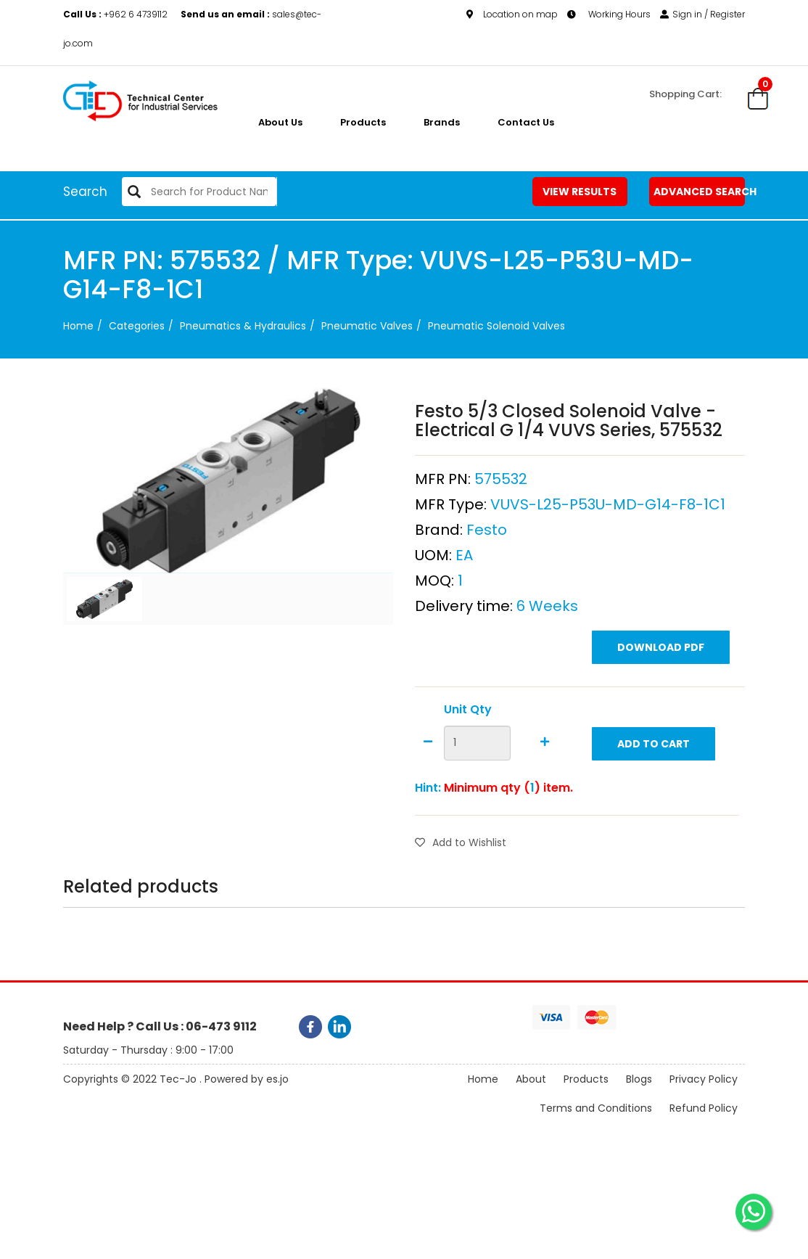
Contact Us (526, 122)
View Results (580, 191)
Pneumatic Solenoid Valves (496, 326)
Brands (442, 122)
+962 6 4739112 (116, 14)
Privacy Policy (703, 1079)
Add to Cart (653, 744)
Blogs (639, 1079)
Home (78, 326)
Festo (486, 530)
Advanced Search (699, 191)
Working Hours (609, 14)
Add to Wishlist (460, 842)
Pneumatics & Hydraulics (243, 326)
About (531, 1079)
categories (137, 326)
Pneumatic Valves (367, 326)
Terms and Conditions (596, 1108)
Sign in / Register (702, 14)
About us (280, 122)
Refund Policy (703, 1108)
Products (363, 122)
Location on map (512, 14)
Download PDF (660, 647)
